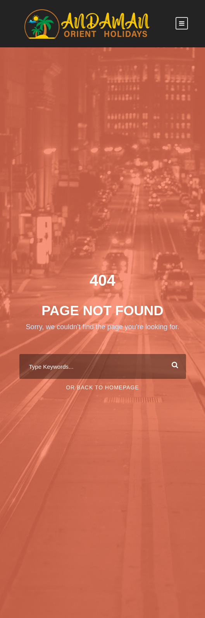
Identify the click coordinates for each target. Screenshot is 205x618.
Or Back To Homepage (102, 387)
